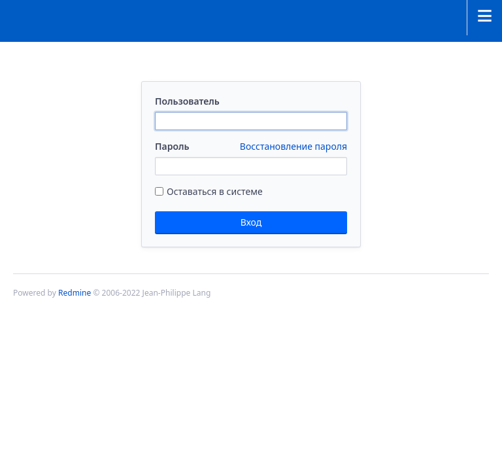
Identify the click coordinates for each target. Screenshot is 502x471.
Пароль (251, 146)
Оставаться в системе (209, 191)
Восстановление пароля (293, 146)
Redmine (74, 292)
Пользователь (187, 101)
